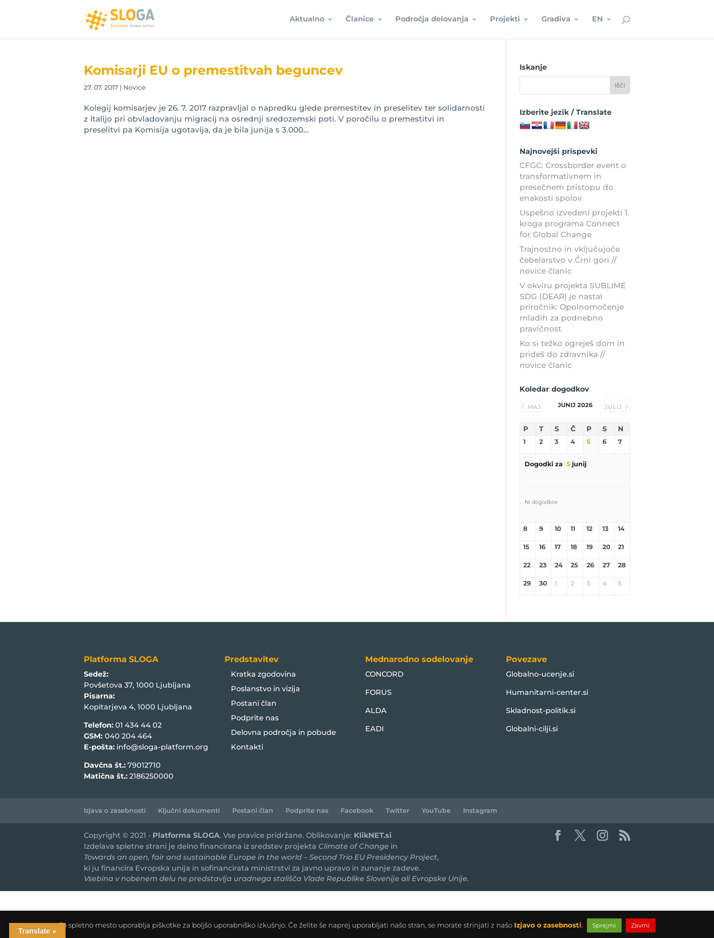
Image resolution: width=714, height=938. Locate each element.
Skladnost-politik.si (541, 710)
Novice (134, 87)
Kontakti (247, 747)
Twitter (397, 810)
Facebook (357, 810)
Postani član (253, 703)
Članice (360, 20)
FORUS (378, 692)
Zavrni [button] (640, 925)
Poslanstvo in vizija (265, 688)
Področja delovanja (432, 20)
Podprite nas (255, 718)
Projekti (505, 20)
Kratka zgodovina (263, 674)
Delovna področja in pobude (283, 732)
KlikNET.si (373, 835)
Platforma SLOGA (186, 835)
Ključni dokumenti (189, 810)
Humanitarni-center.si (547, 692)
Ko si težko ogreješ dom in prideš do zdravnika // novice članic (572, 354)
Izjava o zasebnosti (115, 810)
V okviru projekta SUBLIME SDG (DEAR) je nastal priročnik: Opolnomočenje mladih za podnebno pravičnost (573, 307)
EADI (374, 728)
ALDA (376, 710)
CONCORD (384, 674)
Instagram (480, 810)
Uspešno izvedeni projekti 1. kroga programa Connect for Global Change (574, 223)
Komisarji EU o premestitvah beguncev (213, 70)
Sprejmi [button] (604, 925)
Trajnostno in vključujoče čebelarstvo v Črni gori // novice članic (570, 260)
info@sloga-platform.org (162, 747)
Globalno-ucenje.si (540, 674)
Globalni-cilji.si (532, 728)
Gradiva (556, 20)
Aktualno (307, 20)
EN (597, 20)
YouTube (436, 810)
